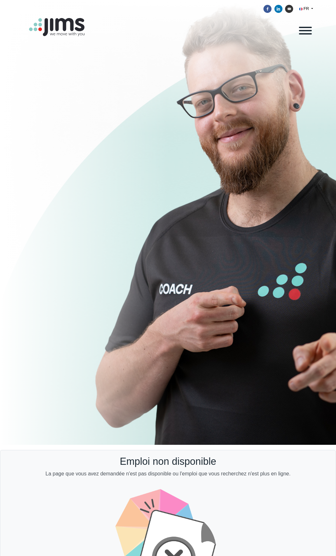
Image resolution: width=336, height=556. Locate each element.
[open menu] (305, 30)
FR (304, 8)
